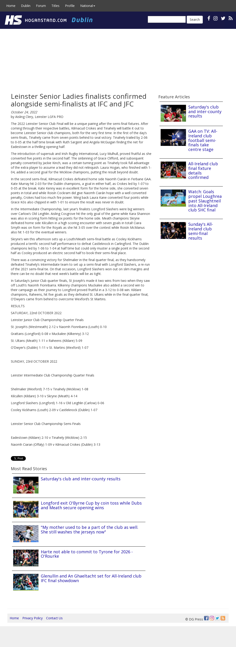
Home (10, 5)
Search (195, 19)
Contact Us (54, 618)
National (87, 5)
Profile (70, 5)
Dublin (25, 5)
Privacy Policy (32, 618)
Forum (41, 5)
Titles (55, 5)
